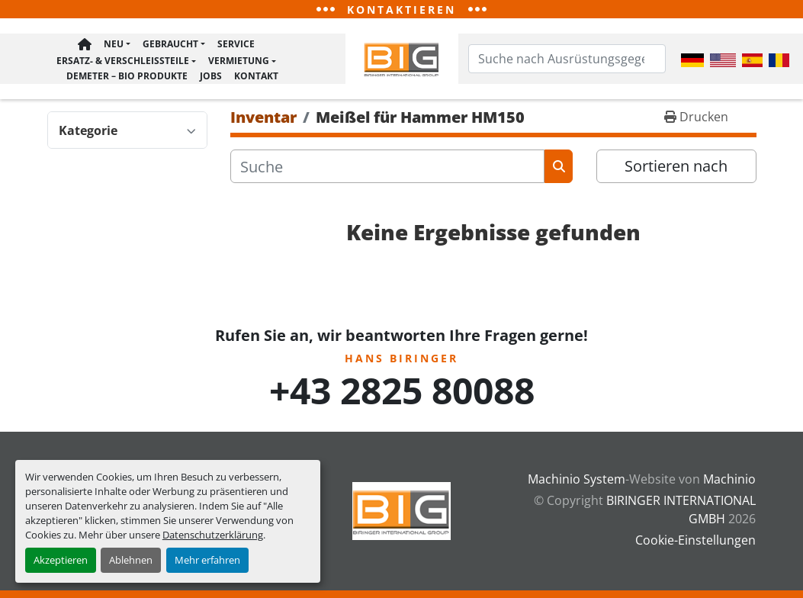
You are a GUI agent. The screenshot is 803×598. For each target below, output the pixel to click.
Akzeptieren (61, 560)
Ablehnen (131, 560)
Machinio (729, 479)
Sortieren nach (676, 169)
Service (236, 45)
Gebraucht (170, 45)
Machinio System (576, 479)
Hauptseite (85, 46)
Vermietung (238, 62)
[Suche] (387, 169)
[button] (117, 46)
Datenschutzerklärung (212, 535)
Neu (114, 45)
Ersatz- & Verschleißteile (122, 62)
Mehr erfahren (207, 560)
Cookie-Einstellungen (695, 540)
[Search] (567, 60)
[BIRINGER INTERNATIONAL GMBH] (401, 509)
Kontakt (256, 76)
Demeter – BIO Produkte (127, 76)
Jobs (211, 76)
